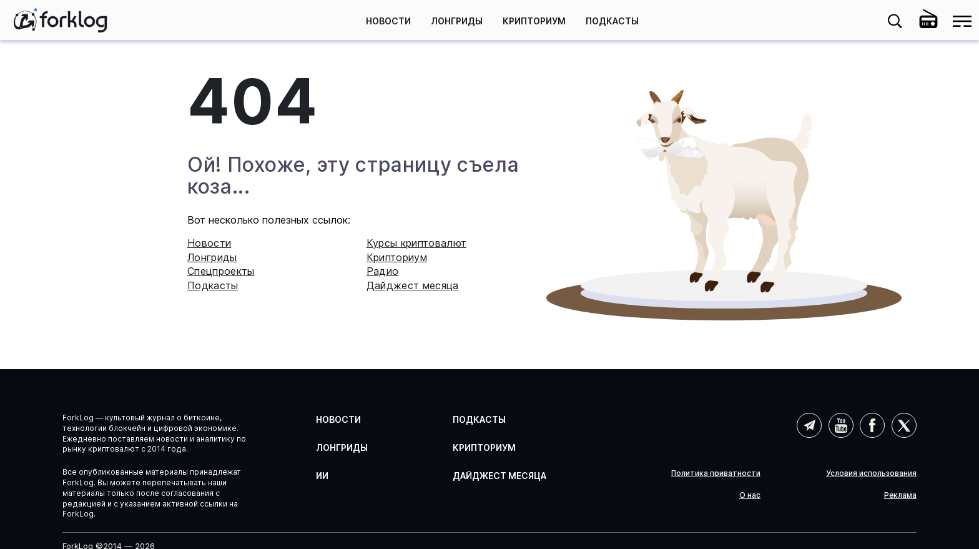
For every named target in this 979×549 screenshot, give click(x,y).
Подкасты (612, 21)
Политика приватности (715, 473)
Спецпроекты (221, 271)
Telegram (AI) (809, 425)
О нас (749, 495)
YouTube (841, 425)
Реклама (900, 495)
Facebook (872, 425)
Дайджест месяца (413, 285)
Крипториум (534, 21)
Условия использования (871, 473)
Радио (383, 271)
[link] (60, 19)
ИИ (322, 475)
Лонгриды (457, 21)
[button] (895, 21)
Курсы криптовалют (416, 243)
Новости (388, 21)
